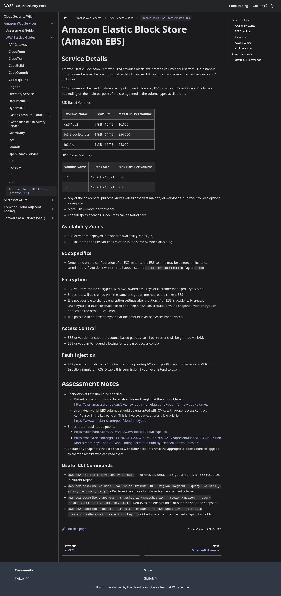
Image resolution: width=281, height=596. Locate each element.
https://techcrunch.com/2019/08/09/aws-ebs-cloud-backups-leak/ (122, 432)
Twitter (22, 578)
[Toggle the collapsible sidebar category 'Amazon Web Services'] (52, 23)
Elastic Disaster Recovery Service (27, 124)
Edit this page (74, 529)
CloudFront (17, 51)
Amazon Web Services (20, 23)
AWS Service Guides (20, 37)
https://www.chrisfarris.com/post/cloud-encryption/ (111, 420)
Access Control (243, 42)
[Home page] (65, 18)
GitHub (260, 6)
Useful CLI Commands (248, 60)
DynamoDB (17, 108)
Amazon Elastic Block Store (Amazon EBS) (29, 191)
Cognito (14, 87)
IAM (12, 140)
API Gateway (18, 44)
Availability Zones (245, 25)
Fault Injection (243, 48)
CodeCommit (18, 73)
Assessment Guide (20, 30)
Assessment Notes (242, 54)
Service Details (240, 20)
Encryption (241, 37)
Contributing (238, 6)
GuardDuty (17, 133)
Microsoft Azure (15, 200)
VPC (11, 182)
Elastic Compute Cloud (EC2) (29, 115)
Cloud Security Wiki (18, 16)
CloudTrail (16, 58)
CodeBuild (16, 65)
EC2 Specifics (242, 31)
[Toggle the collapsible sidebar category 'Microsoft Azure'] (52, 200)
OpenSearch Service (23, 154)
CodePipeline (18, 80)
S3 (10, 175)
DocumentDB (18, 101)
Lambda (15, 147)
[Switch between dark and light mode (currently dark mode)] (272, 6)
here (143, 215)
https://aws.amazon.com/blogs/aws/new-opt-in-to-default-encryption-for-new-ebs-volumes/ (141, 404)
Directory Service (21, 94)
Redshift (15, 168)
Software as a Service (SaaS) (24, 218)
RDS (12, 161)
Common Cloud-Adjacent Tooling (22, 209)
